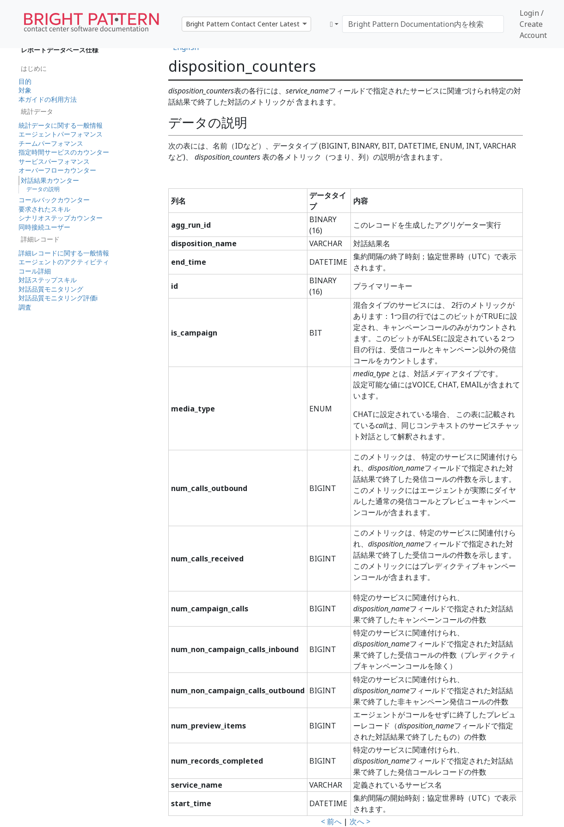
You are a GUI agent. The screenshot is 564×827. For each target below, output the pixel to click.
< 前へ (331, 821)
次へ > (359, 821)
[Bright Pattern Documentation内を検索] (423, 24)
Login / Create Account (533, 24)
